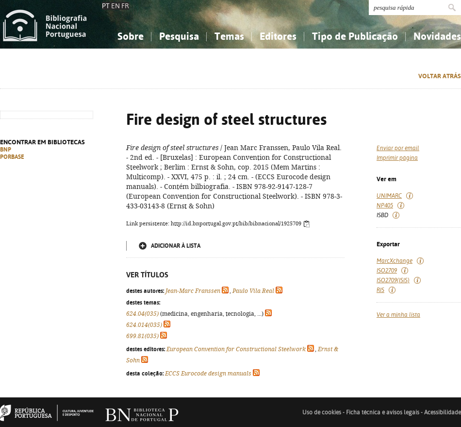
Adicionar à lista (175, 245)
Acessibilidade (442, 412)
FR (125, 6)
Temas (229, 36)
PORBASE (12, 157)
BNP (5, 149)
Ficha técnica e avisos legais (382, 412)
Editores (278, 36)
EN (115, 6)
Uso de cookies (321, 412)
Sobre (130, 36)
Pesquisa (179, 36)
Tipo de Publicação (355, 36)
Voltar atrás (439, 76)
